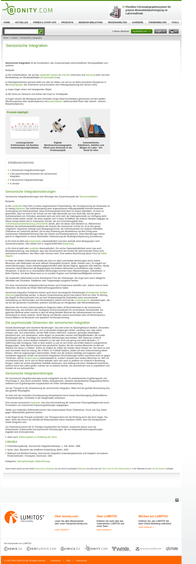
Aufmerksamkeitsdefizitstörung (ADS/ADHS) (26, 224)
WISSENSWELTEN (117, 22)
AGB (68, 560)
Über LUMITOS (107, 516)
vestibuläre (17, 206)
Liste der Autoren (158, 469)
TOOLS (175, 22)
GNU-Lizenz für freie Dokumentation (116, 469)
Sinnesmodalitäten (88, 196)
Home (5, 38)
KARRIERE (137, 22)
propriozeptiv (35, 241)
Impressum (56, 560)
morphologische (82, 300)
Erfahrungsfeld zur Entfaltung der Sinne (38, 437)
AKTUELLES (21, 22)
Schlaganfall (92, 292)
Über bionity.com (66, 516)
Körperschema (32, 358)
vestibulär (33, 248)
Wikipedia (81, 469)
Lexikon (14, 38)
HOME (7, 22)
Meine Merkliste (121, 31)
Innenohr (65, 75)
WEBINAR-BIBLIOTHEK (91, 22)
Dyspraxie (68, 243)
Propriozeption (48, 77)
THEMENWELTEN (157, 22)
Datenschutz (81, 560)
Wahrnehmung (43, 461)
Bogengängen (16, 84)
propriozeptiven (55, 101)
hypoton (20, 208)
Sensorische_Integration (44, 469)
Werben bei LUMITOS (153, 516)
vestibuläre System (49, 75)
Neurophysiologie (25, 461)
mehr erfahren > (62, 530)
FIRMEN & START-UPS (44, 22)
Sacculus (90, 75)
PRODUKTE (67, 22)
